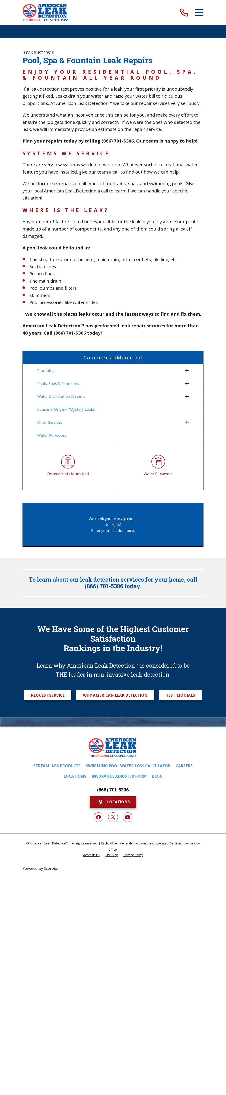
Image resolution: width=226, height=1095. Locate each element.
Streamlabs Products (57, 767)
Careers (184, 767)
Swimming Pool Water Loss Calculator (128, 767)
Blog (157, 777)
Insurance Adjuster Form (119, 777)
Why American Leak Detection (115, 696)
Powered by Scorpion (41, 869)
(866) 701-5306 (113, 791)
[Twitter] (113, 818)
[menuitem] (110, 370)
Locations (75, 777)
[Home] (45, 12)
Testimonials (180, 696)
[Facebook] (98, 818)
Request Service (48, 696)
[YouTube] (127, 818)
